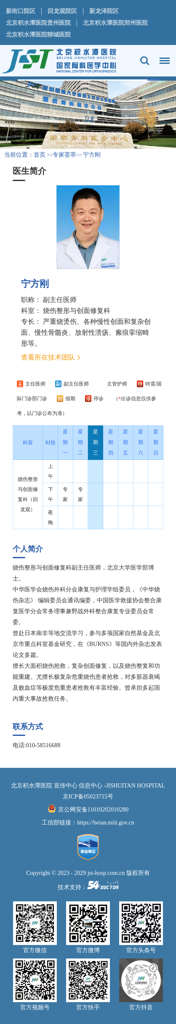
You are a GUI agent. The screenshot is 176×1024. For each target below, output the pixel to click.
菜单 (162, 56)
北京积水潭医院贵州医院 (38, 23)
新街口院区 (20, 11)
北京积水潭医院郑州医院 (115, 23)
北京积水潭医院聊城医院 (38, 35)
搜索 (145, 61)
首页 (39, 155)
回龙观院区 (62, 11)
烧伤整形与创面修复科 (76, 310)
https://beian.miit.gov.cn (105, 822)
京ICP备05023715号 (88, 796)
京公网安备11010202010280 (93, 809)
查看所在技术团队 (48, 357)
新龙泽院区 (104, 11)
